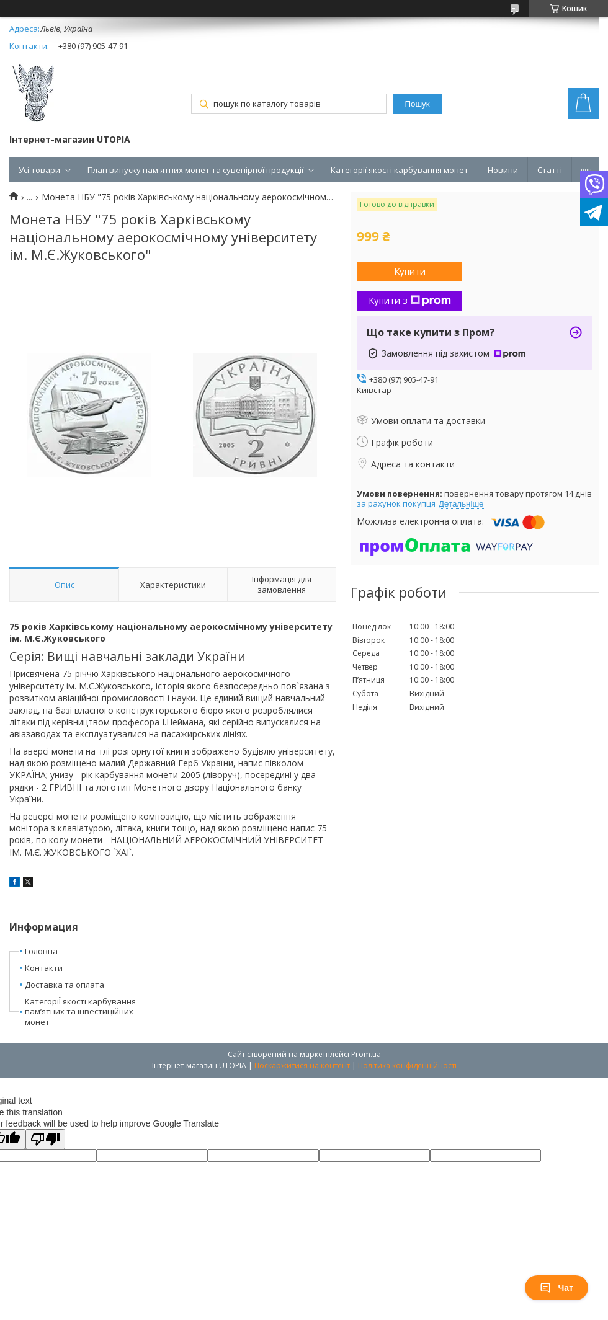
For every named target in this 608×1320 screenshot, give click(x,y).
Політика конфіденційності (407, 1065)
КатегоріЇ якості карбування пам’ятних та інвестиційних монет (80, 1012)
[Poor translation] (45, 1139)
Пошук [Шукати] (417, 104)
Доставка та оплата (64, 984)
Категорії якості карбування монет (399, 169)
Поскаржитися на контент (302, 1065)
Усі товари (39, 169)
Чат (556, 1287)
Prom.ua (366, 1054)
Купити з (410, 300)
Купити (410, 271)
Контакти (44, 967)
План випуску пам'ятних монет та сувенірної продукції (195, 169)
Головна (41, 951)
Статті (549, 169)
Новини (503, 169)
